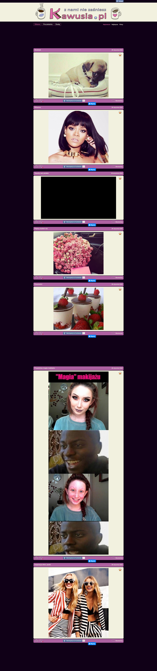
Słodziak (37, 50)
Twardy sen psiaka (41, 173)
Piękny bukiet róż (41, 228)
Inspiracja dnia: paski (42, 564)
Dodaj (58, 24)
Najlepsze (115, 24)
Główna (37, 24)
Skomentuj (117, 101)
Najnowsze (106, 24)
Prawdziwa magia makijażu (44, 368)
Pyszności (38, 284)
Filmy (121, 24)
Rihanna (37, 107)
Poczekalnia (48, 24)
